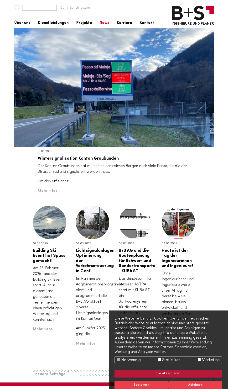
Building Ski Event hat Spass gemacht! (49, 255)
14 (76, 373)
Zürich (74, 8)
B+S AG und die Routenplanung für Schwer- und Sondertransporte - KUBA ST (137, 260)
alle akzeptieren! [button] (168, 373)
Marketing (209, 360)
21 (97, 373)
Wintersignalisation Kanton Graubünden (78, 158)
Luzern (86, 8)
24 (107, 373)
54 (85, 377)
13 (72, 373)
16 (82, 373)
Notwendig (129, 360)
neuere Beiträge (50, 374)
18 (88, 373)
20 (95, 373)
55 (88, 377)
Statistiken (169, 360)
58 (98, 377)
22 (101, 373)
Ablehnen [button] (195, 385)
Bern (64, 8)
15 (79, 373)
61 (107, 377)
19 (91, 373)
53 (82, 377)
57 (95, 377)
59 (101, 377)
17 (85, 373)
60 (104, 377)
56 (91, 377)
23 (104, 373)
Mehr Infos (47, 191)
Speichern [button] (141, 385)
